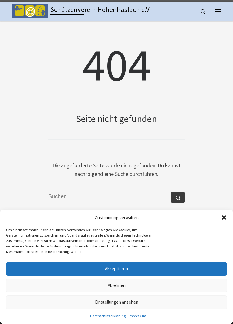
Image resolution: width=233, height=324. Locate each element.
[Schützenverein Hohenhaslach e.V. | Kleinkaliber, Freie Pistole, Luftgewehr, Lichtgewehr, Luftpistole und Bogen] (30, 10)
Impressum (137, 316)
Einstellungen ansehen (116, 302)
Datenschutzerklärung (108, 316)
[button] (224, 217)
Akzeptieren (116, 268)
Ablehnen (117, 285)
